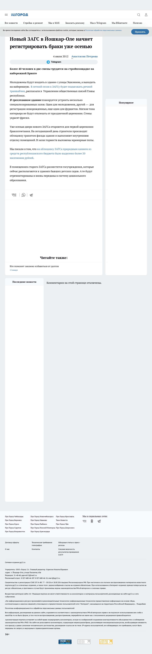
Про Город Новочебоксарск (42, 516)
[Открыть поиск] (139, 15)
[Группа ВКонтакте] (84, 521)
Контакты (36, 549)
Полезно (137, 23)
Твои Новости (62, 520)
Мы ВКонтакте (119, 23)
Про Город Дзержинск (65, 528)
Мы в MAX (54, 23)
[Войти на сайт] (146, 15)
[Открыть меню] (6, 15)
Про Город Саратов (13, 528)
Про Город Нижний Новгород (43, 528)
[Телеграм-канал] (54, 62)
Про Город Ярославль (65, 516)
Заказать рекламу (75, 23)
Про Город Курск (12, 524)
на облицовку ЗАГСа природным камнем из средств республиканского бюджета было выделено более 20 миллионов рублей (50, 153)
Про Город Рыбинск (39, 524)
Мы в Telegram (98, 23)
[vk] (14, 195)
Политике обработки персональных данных (103, 30)
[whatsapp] (23, 195)
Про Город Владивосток (15, 531)
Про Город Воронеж (13, 520)
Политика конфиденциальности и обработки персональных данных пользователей (39, 608)
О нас (7, 549)
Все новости (11, 23)
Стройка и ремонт (33, 23)
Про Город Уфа (62, 524)
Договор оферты (12, 542)
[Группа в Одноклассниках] (92, 521)
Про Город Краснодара (40, 531)
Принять (140, 31)
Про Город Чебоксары (14, 516)
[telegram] (32, 195)
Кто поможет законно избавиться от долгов (54, 268)
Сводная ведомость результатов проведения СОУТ (68, 552)
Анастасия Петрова (84, 56)
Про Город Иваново (39, 520)
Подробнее (141, 604)
